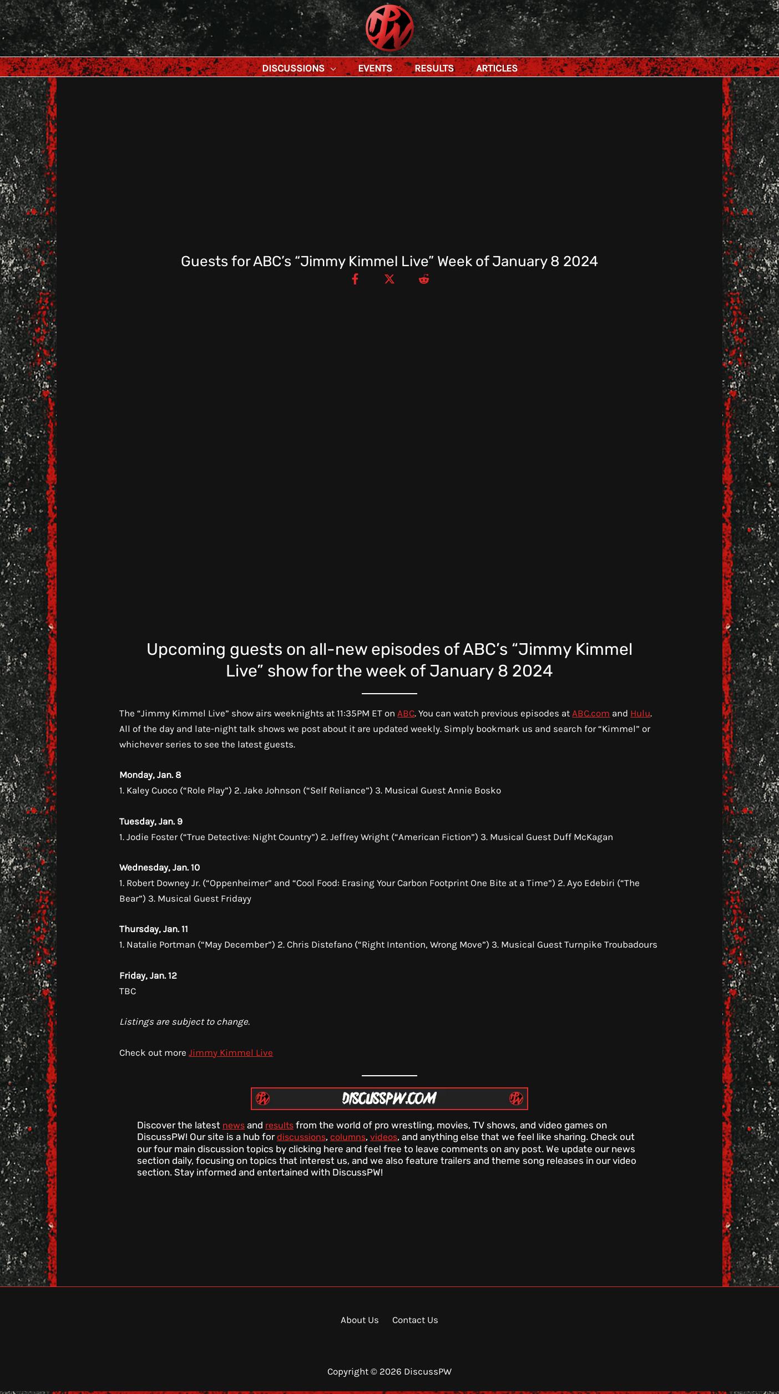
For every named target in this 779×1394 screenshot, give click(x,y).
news (234, 1127)
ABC (405, 715)
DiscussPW (368, 52)
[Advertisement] (389, 172)
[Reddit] (428, 281)
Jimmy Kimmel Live (231, 1055)
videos (389, 1139)
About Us (361, 1322)
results (282, 1127)
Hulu (640, 715)
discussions (302, 1139)
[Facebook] (350, 281)
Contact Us (413, 1322)
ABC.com (591, 715)
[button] (355, 68)
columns (351, 1139)
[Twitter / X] (389, 281)
